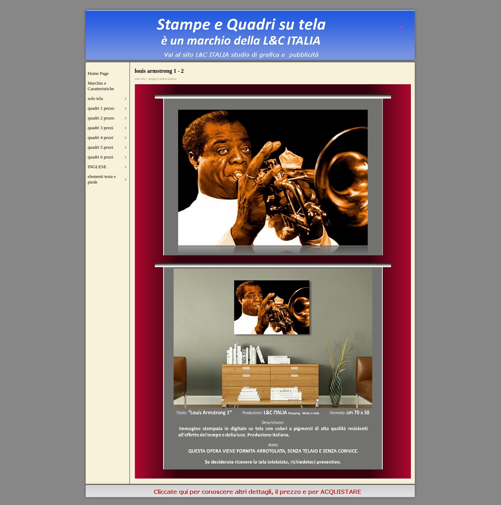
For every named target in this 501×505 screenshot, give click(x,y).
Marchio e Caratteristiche (101, 85)
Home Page (98, 73)
